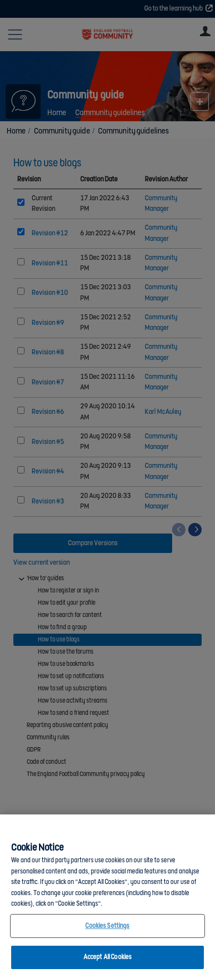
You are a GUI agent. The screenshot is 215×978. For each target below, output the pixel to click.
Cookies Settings (107, 926)
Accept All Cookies (107, 957)
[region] (107, 896)
